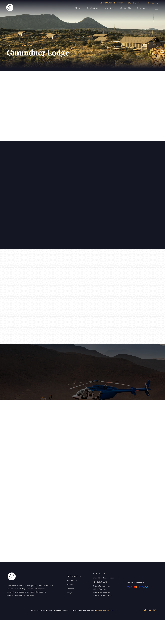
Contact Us (125, 8)
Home (78, 8)
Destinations (93, 8)
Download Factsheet (101, 125)
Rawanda (70, 588)
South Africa (72, 580)
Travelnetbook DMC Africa (105, 610)
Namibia (70, 584)
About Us (109, 8)
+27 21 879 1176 (133, 3)
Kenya (69, 593)
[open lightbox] (83, 194)
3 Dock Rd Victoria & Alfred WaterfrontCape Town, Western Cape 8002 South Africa (102, 590)
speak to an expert (60, 125)
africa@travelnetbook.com (111, 3)
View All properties (81, 549)
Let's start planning (23, 203)
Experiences (142, 8)
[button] (65, 165)
